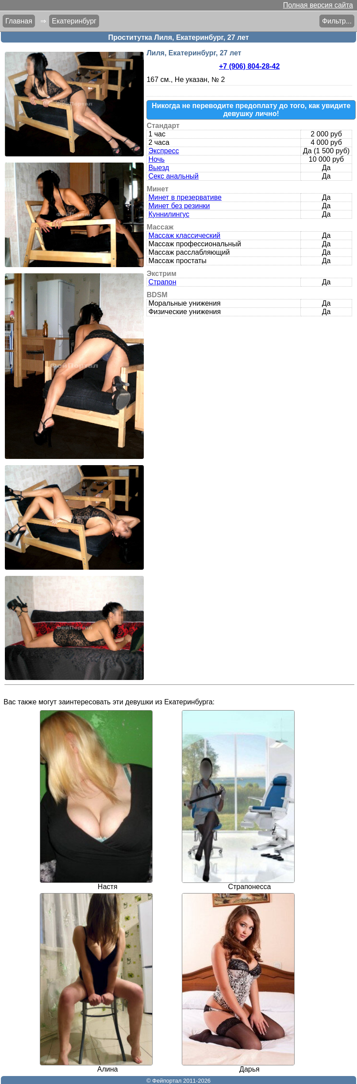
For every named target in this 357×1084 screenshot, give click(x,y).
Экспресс (163, 151)
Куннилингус (168, 214)
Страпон (162, 282)
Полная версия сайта (318, 5)
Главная (18, 21)
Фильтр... (337, 21)
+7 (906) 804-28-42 (249, 66)
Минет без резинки (179, 206)
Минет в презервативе (185, 197)
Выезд (158, 167)
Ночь (156, 159)
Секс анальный (173, 176)
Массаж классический (184, 235)
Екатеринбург (74, 21)
